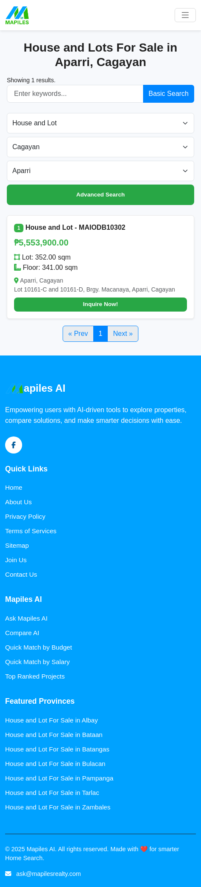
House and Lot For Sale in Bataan (54, 734)
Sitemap (17, 545)
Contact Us (21, 574)
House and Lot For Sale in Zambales (57, 807)
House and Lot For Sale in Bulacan (55, 763)
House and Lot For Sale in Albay (51, 720)
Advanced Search (100, 194)
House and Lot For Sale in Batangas (57, 749)
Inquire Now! (100, 304)
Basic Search (169, 93)
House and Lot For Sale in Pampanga (59, 778)
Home (14, 487)
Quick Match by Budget (38, 647)
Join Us (16, 559)
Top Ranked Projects (35, 676)
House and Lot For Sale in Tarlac (52, 792)
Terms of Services (31, 531)
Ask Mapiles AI (26, 618)
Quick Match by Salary (37, 661)
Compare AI (22, 632)
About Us (18, 502)
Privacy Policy (25, 516)
